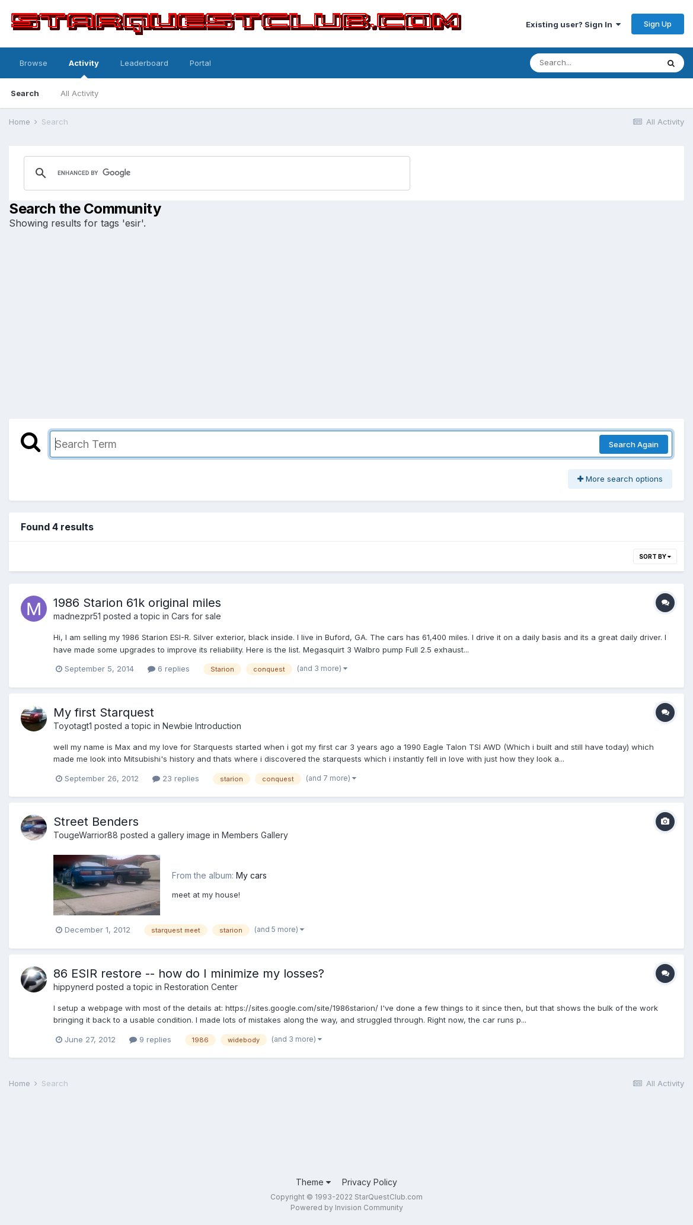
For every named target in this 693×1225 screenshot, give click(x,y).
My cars (251, 875)
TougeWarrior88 (85, 835)
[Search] (594, 62)
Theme (313, 1182)
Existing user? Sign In (573, 24)
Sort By (655, 556)
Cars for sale (196, 616)
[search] (161, 173)
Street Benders (96, 821)
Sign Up (658, 23)
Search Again (634, 444)
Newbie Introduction (201, 726)
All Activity (79, 93)
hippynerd (73, 987)
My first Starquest (103, 712)
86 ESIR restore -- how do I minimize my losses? (188, 973)
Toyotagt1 (72, 726)
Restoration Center (201, 987)
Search (25, 93)
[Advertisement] (347, 324)
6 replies (169, 668)
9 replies (150, 1039)
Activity (84, 68)
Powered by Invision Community (346, 1207)
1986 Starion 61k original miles (137, 603)
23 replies (175, 778)
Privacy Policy (369, 1182)
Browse (33, 63)
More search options (620, 478)
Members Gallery (255, 835)
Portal (200, 63)
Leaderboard (144, 63)
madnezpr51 (77, 616)
